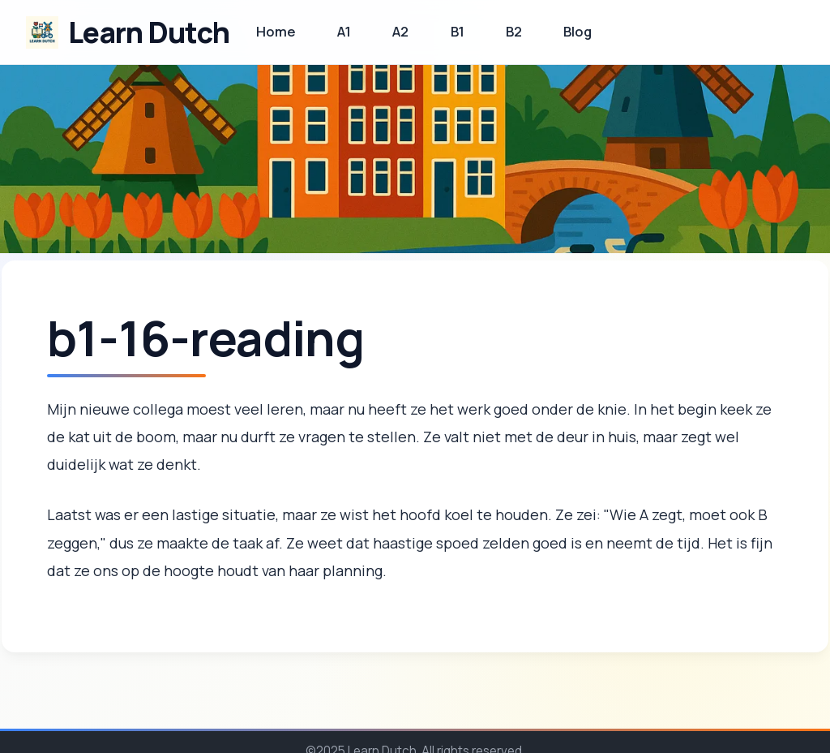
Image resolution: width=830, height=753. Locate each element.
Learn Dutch (148, 32)
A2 (400, 31)
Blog (577, 31)
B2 (514, 31)
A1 (344, 31)
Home (276, 31)
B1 (457, 31)
